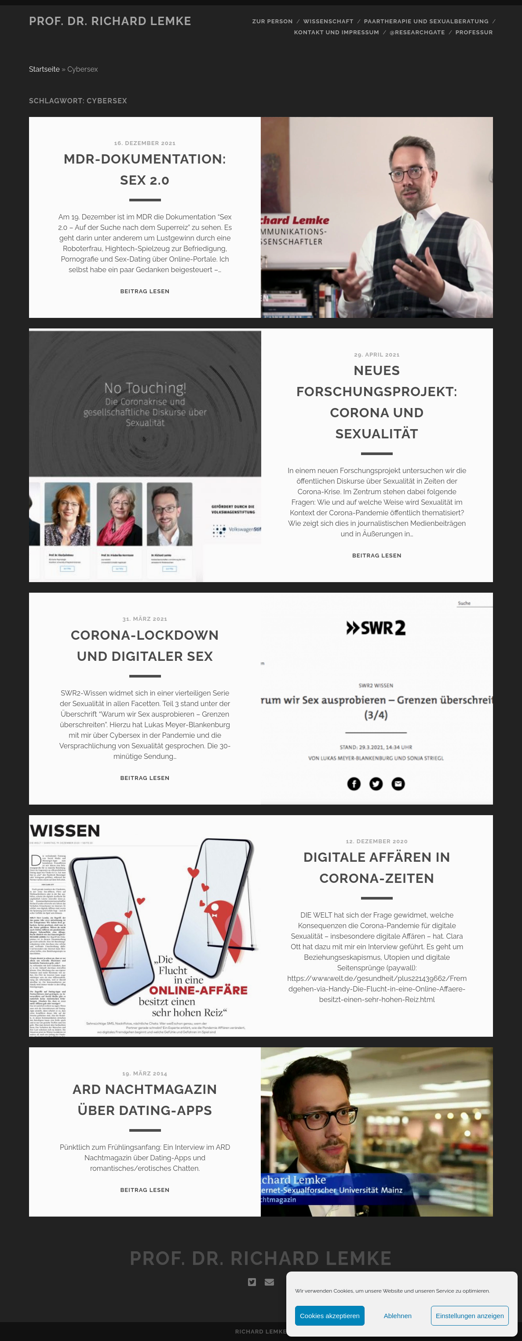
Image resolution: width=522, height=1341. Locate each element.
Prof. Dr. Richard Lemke (110, 21)
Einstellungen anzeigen (470, 1315)
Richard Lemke (261, 1331)
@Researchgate (417, 32)
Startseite (44, 69)
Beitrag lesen (145, 291)
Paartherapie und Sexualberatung (426, 21)
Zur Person (272, 21)
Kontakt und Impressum (337, 32)
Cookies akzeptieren (330, 1315)
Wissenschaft (328, 21)
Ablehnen (398, 1315)
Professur (474, 32)
